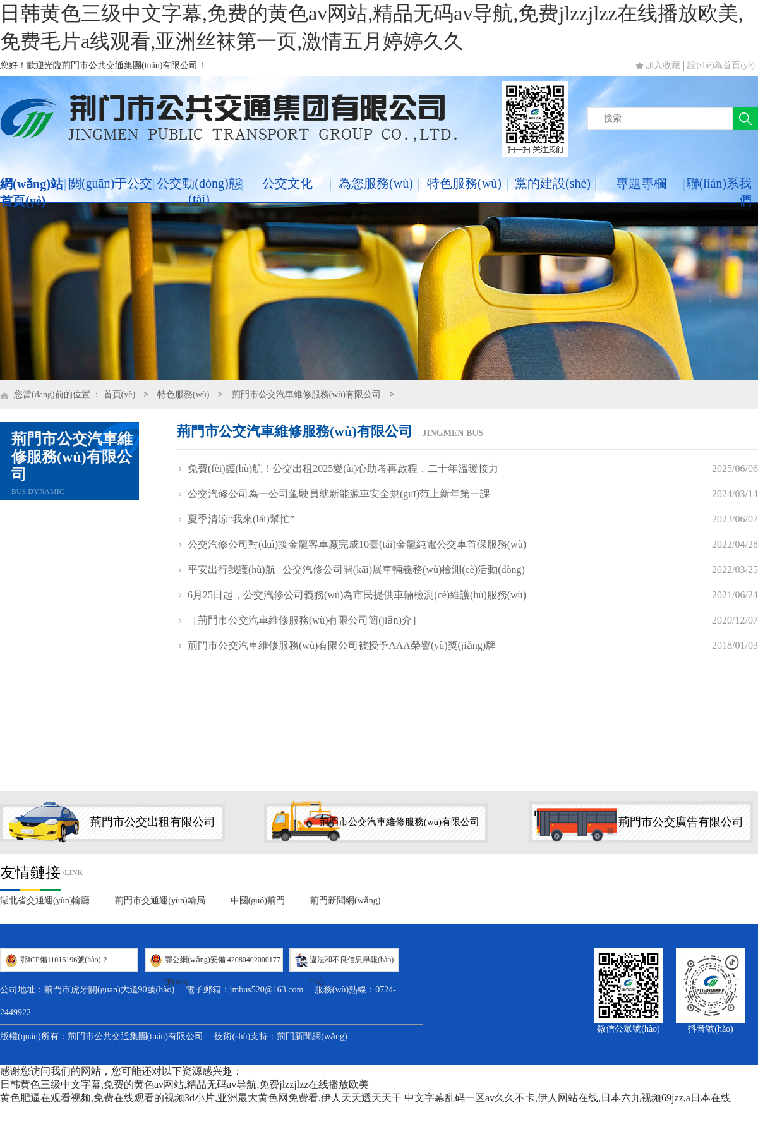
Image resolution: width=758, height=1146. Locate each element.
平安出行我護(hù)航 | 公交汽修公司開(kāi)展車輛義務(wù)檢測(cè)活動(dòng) (356, 569)
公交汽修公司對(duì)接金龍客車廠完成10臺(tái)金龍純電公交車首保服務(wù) (357, 544)
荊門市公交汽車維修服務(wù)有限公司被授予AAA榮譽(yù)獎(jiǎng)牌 (342, 645)
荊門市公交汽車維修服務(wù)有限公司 (306, 394)
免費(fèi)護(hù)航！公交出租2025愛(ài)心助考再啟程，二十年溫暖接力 (343, 468)
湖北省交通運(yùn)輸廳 (45, 900)
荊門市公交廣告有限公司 (680, 822)
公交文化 (287, 183)
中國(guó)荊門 (258, 900)
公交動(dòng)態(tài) (199, 191)
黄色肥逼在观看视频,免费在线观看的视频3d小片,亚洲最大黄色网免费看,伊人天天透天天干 (201, 1097)
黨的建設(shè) (553, 183)
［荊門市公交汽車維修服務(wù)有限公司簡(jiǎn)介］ (305, 620)
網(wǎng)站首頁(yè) (31, 192)
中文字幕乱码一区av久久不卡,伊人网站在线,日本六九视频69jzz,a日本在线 (567, 1097)
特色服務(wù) (464, 183)
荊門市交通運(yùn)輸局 (160, 900)
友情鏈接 (30, 872)
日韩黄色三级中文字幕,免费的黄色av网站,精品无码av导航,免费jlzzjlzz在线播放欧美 (184, 1084)
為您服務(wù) (376, 183)
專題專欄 (641, 183)
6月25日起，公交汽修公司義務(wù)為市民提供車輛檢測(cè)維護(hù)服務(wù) (357, 594)
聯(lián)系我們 (719, 191)
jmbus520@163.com (267, 989)
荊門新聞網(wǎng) (345, 900)
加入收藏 (662, 65)
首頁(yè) (120, 394)
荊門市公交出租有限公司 (152, 822)
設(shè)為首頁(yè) (721, 65)
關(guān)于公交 (110, 183)
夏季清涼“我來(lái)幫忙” (241, 519)
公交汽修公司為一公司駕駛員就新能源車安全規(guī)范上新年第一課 (339, 493)
